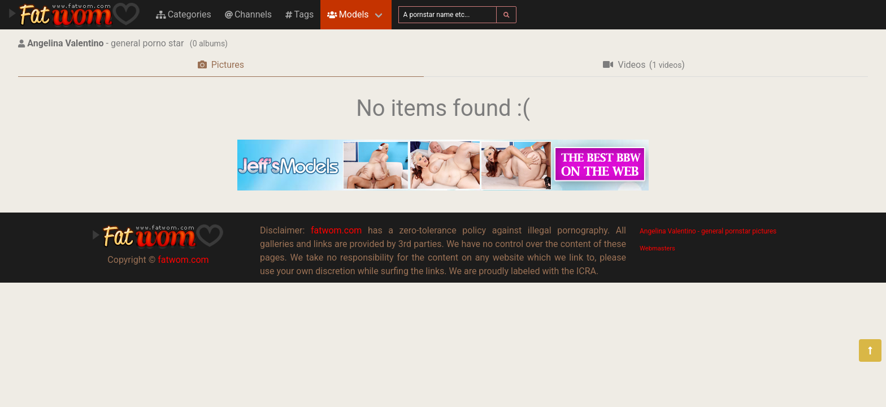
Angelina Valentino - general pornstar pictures (708, 231)
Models (347, 14)
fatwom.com (183, 259)
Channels (248, 14)
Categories (183, 14)
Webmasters (657, 248)
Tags (299, 14)
